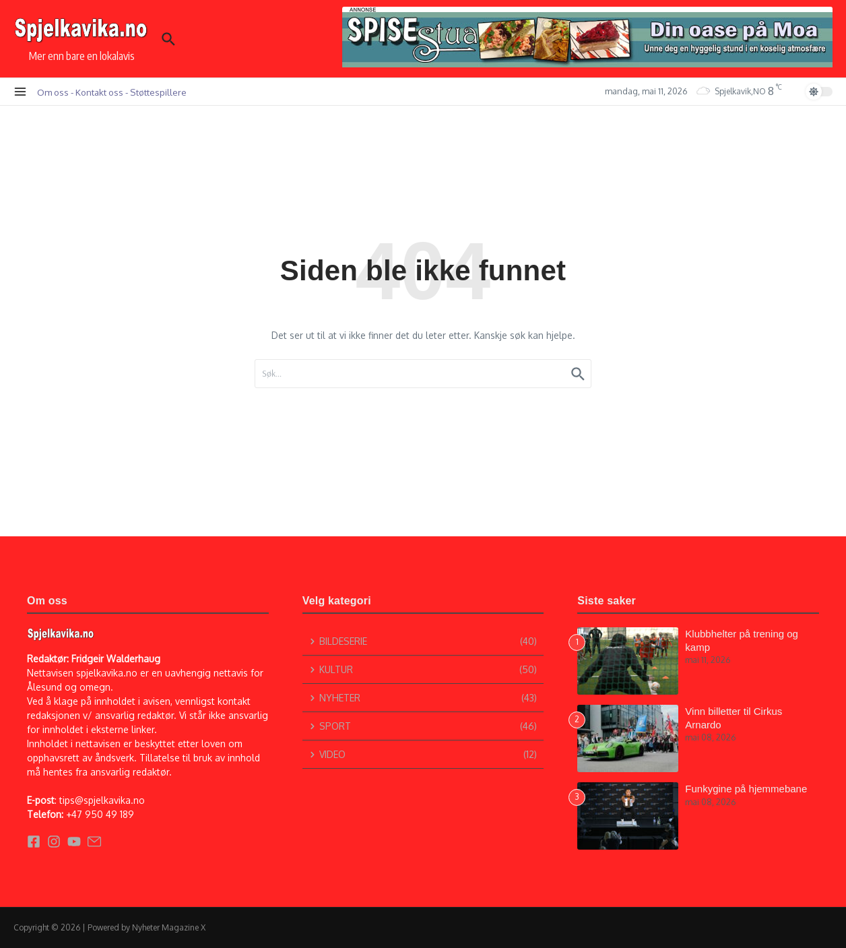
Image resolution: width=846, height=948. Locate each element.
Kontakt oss (99, 92)
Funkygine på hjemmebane (746, 788)
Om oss (53, 92)
